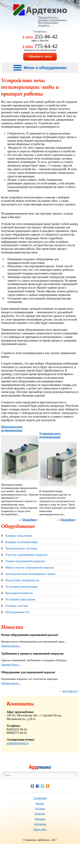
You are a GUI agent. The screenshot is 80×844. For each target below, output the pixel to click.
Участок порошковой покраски (26, 554)
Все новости (70, 691)
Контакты (40, 818)
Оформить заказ (40, 56)
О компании (40, 798)
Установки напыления (20, 599)
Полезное (40, 813)
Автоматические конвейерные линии (30, 574)
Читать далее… (11, 645)
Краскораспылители (19, 593)
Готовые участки (16, 605)
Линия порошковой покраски (25, 561)
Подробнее (29, 519)
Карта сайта (40, 829)
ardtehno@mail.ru (17, 743)
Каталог (40, 803)
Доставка (40, 808)
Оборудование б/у (17, 612)
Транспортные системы (21, 548)
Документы (40, 824)
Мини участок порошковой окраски (29, 567)
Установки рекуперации (21, 586)
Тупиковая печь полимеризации (50, 435)
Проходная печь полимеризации (12, 428)
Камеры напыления (18, 535)
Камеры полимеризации (21, 542)
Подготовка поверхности (22, 580)
